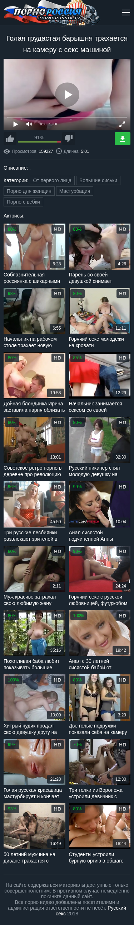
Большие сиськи (98, 180)
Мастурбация (74, 191)
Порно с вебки (23, 202)
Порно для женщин (29, 191)
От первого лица (52, 180)
